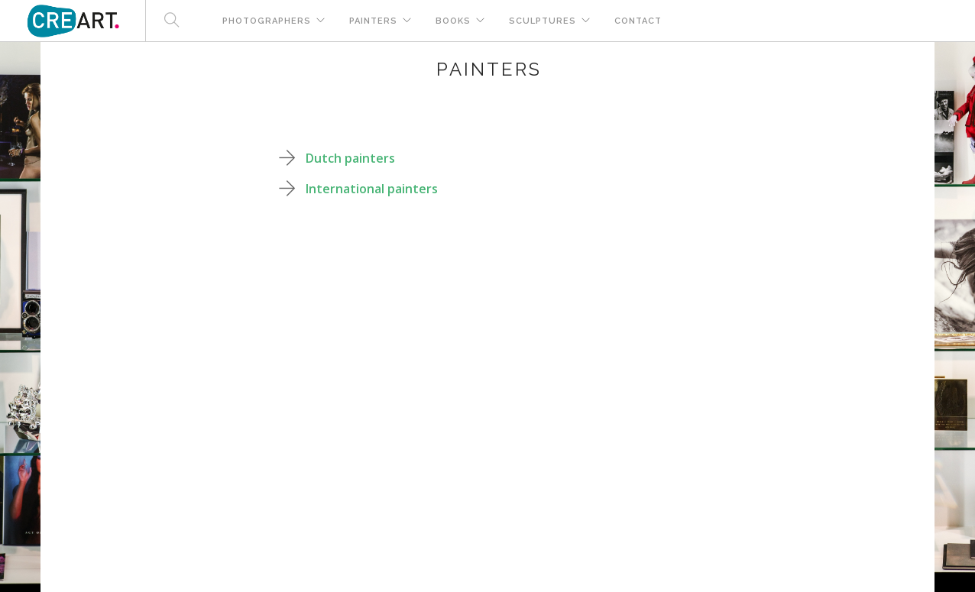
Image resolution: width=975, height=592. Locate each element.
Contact (638, 21)
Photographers (266, 21)
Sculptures (542, 21)
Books (453, 21)
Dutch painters (350, 158)
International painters (372, 188)
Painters (373, 21)
